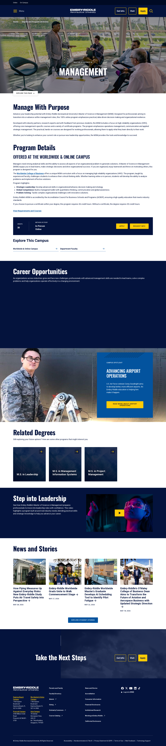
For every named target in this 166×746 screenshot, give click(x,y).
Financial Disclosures (92, 705)
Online (15, 2)
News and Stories (91, 688)
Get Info (121, 11)
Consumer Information (93, 699)
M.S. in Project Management (96, 473)
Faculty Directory (55, 694)
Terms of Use (118, 741)
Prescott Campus (19, 711)
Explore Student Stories (83, 620)
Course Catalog (54, 716)
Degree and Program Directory (35, 22)
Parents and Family (56, 688)
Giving (51, 705)
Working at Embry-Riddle (94, 716)
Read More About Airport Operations (125, 404)
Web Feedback (130, 741)
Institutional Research (93, 710)
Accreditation (90, 694)
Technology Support (143, 741)
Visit (132, 11)
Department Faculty (68, 249)
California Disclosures (93, 721)
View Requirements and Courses (27, 211)
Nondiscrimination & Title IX (83, 741)
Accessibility (68, 741)
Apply (122, 226)
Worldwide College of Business (30, 173)
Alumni (51, 699)
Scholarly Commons (56, 710)
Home (15, 22)
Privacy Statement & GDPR (103, 741)
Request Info (139, 226)
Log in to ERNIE (128, 692)
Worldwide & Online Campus (25, 249)
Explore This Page (24, 93)
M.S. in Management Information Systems (65, 473)
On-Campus (24, 2)
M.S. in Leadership (27, 474)
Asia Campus (35, 711)
